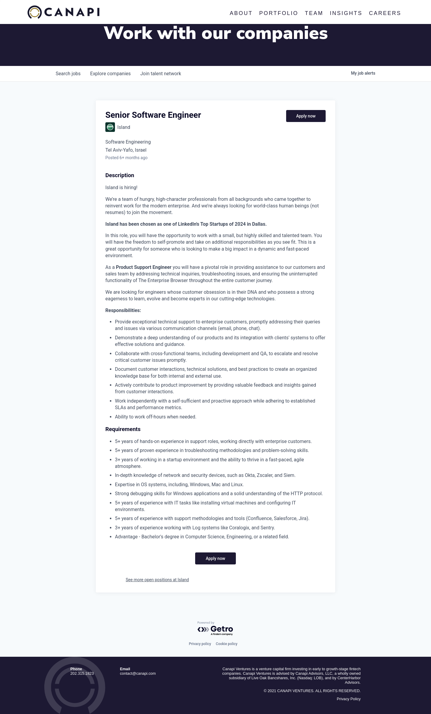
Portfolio (278, 13)
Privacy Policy (349, 699)
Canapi (63, 12)
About (241, 13)
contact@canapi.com (138, 673)
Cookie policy (226, 644)
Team (314, 13)
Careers (385, 13)
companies (110, 73)
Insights (346, 13)
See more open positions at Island (157, 579)
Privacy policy (200, 644)
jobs (68, 73)
